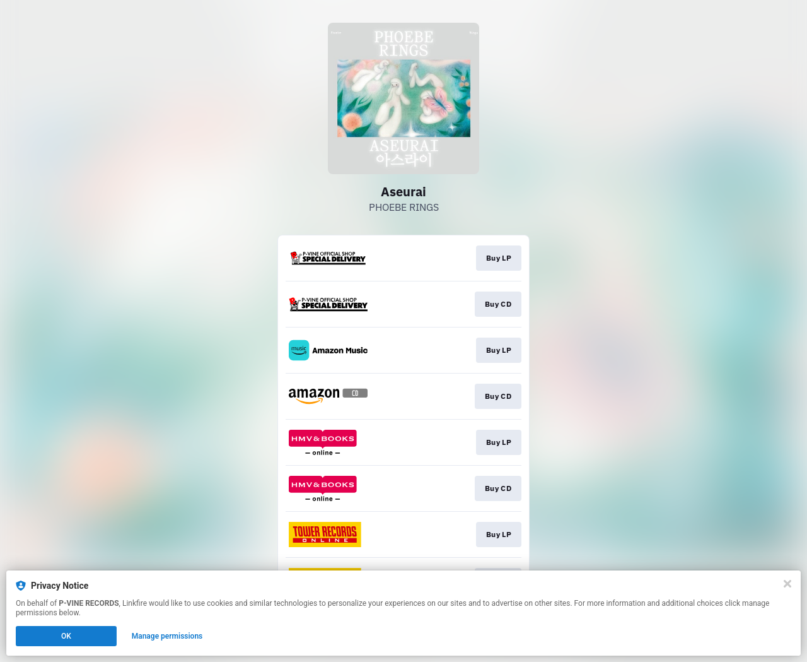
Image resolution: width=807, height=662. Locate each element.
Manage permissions (167, 636)
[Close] (787, 584)
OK (66, 636)
